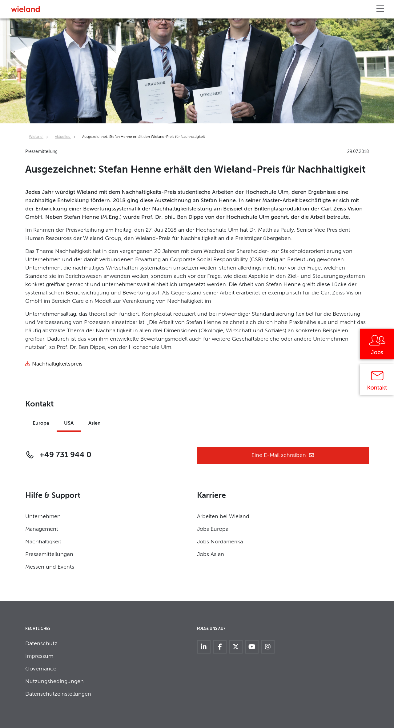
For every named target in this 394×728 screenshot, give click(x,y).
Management (41, 529)
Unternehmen (43, 516)
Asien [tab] (94, 423)
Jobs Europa (212, 529)
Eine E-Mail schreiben (283, 455)
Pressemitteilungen (49, 554)
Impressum (39, 656)
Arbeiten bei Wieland (223, 516)
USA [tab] (69, 423)
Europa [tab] (41, 423)
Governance (40, 669)
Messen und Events (49, 567)
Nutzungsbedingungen (54, 681)
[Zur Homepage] (25, 9)
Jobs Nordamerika (220, 542)
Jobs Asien (210, 554)
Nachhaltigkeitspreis (57, 364)
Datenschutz (41, 643)
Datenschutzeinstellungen (58, 694)
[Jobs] (377, 346)
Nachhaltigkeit (43, 542)
